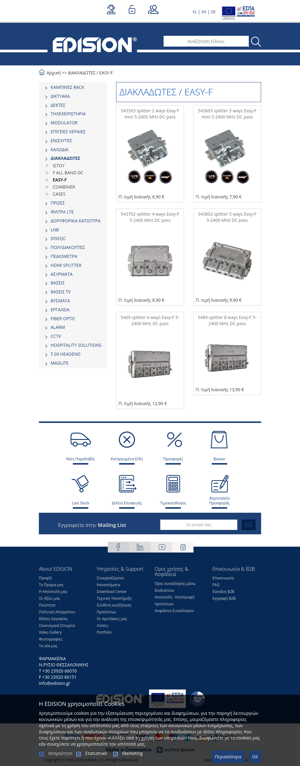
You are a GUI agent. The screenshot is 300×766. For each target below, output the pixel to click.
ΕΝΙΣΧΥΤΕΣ (61, 140)
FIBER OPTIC (63, 318)
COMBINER (64, 187)
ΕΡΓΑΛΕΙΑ (60, 310)
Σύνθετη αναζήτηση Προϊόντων (114, 608)
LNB (55, 230)
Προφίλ (45, 578)
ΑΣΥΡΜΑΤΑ (62, 274)
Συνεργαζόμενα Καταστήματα (110, 581)
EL (195, 11)
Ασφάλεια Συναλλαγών (174, 610)
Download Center (112, 591)
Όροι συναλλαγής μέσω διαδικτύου (175, 587)
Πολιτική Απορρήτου (57, 612)
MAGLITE (60, 363)
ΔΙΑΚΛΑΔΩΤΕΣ (81, 73)
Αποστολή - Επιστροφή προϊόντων (174, 600)
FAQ (216, 584)
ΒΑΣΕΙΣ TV (61, 292)
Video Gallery (50, 632)
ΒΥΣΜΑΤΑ (60, 301)
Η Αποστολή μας (53, 591)
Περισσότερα (228, 757)
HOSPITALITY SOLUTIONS (76, 345)
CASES (59, 194)
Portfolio (104, 632)
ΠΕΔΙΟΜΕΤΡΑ (64, 256)
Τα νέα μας (48, 645)
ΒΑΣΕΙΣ (58, 283)
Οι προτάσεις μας (112, 618)
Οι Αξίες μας (49, 598)
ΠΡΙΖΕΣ (58, 203)
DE (213, 11)
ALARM (58, 327)
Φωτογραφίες (51, 639)
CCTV (56, 336)
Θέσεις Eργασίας (53, 618)
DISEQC (58, 238)
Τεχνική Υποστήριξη (114, 598)
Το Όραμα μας (51, 584)
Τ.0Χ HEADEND (66, 354)
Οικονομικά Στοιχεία (57, 625)
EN (204, 11)
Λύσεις (103, 625)
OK (255, 757)
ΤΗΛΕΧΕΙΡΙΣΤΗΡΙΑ (68, 114)
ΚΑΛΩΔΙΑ (60, 149)
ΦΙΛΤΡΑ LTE (62, 212)
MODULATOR (64, 123)
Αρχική (54, 73)
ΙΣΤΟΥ (59, 165)
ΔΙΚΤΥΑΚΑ (60, 96)
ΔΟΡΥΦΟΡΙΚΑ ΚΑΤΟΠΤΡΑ (76, 221)
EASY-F (106, 73)
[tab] (73, 87)
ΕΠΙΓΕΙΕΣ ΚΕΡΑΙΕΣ (68, 132)
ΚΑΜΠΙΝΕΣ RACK (67, 87)
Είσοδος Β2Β (224, 591)
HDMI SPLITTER (66, 265)
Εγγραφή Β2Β (224, 598)
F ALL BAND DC (68, 173)
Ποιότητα (47, 605)
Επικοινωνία (223, 578)
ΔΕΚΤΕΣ (58, 105)
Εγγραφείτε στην (92, 525)
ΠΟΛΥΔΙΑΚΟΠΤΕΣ (68, 247)
